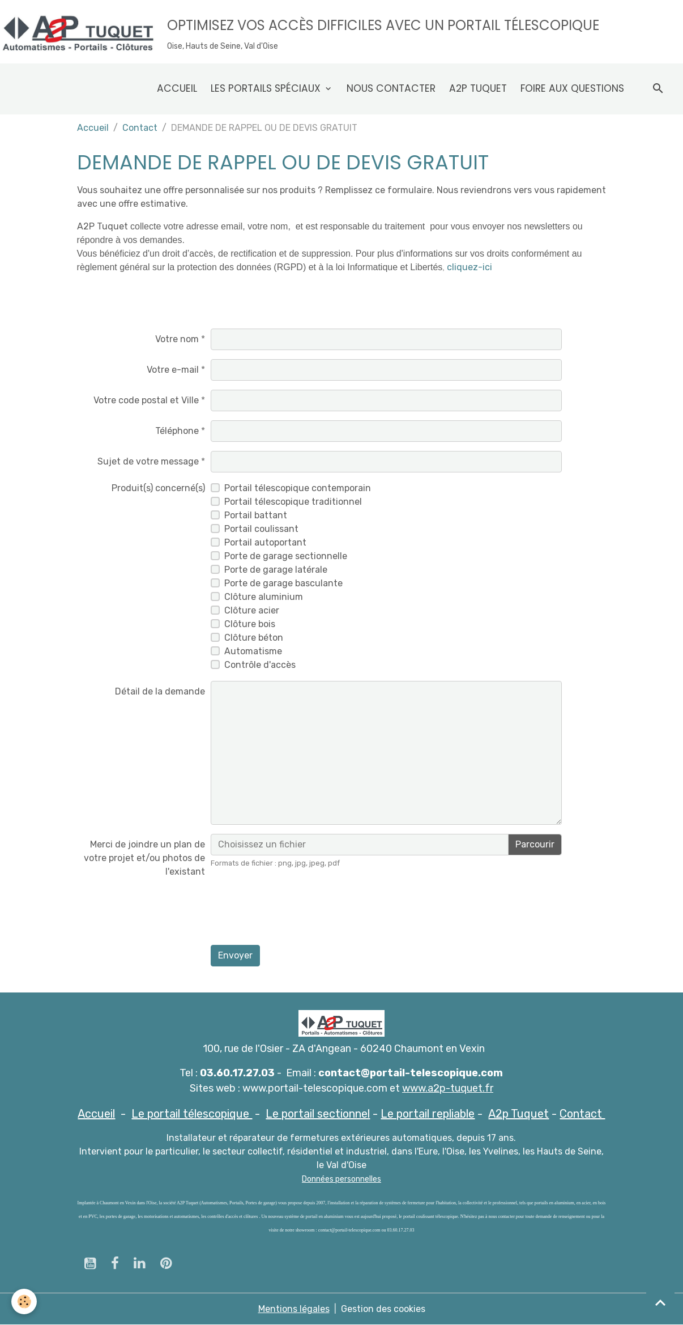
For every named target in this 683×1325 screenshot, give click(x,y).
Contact (139, 127)
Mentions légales (294, 1308)
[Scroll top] (660, 1302)
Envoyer (235, 955)
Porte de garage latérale (275, 569)
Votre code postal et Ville (146, 400)
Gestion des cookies (383, 1308)
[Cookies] (24, 1301)
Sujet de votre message (148, 461)
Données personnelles (341, 1179)
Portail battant (255, 515)
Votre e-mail (173, 369)
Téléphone (177, 430)
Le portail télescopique (191, 1114)
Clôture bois (249, 624)
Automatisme (253, 651)
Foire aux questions (572, 88)
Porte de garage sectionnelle (285, 556)
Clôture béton (253, 637)
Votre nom (177, 339)
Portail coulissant (261, 528)
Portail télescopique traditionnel (293, 501)
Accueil (177, 88)
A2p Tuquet (478, 88)
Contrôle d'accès (260, 664)
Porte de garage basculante (283, 583)
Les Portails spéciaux (267, 88)
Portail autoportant (265, 542)
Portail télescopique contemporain (297, 488)
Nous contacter (391, 88)
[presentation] (297, 914)
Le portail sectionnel (318, 1114)
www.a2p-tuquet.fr (447, 1088)
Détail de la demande (160, 691)
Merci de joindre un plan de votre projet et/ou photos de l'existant (144, 858)
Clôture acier (251, 610)
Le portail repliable (428, 1114)
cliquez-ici (469, 267)
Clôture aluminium (263, 596)
